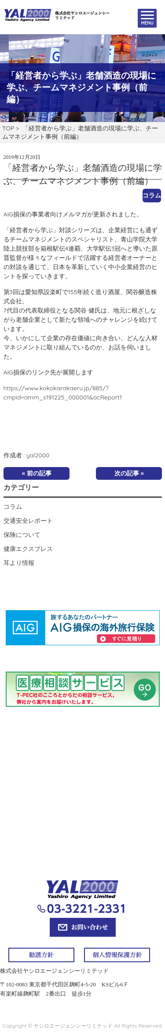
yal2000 (37, 455)
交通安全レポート (28, 521)
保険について (22, 535)
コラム (152, 195)
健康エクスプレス (28, 549)
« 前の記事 (36, 473)
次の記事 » (129, 473)
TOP (8, 128)
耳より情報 (19, 563)
